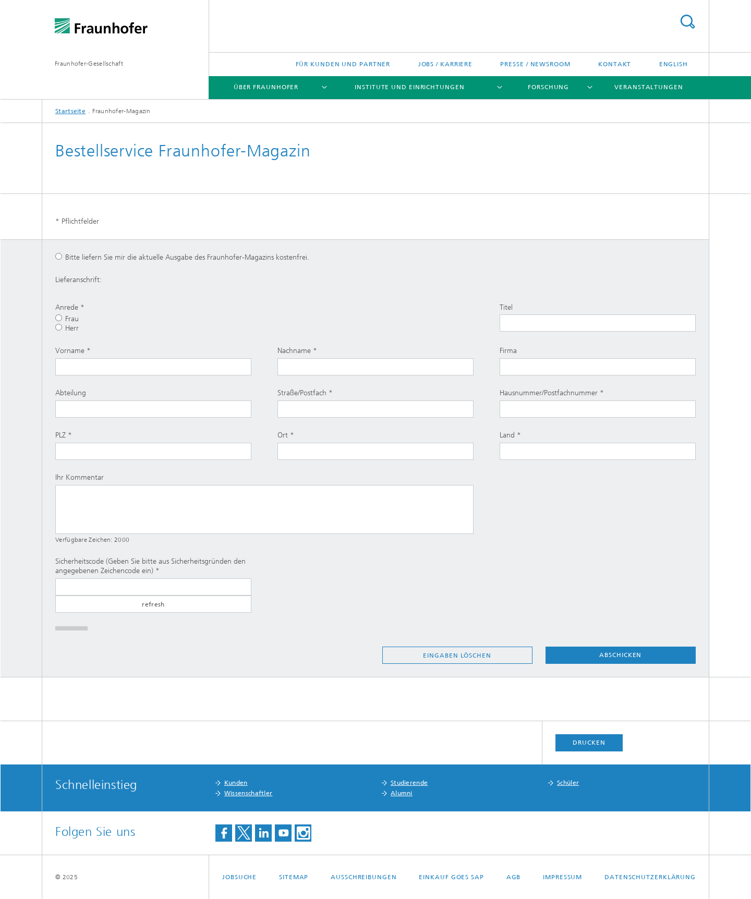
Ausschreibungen (364, 877)
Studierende (409, 782)
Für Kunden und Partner (343, 64)
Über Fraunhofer (266, 87)
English (673, 64)
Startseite (70, 111)
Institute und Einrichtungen (409, 87)
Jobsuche (239, 877)
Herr (67, 328)
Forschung (548, 87)
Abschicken (620, 655)
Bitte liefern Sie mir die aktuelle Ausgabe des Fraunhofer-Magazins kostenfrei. (182, 257)
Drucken (589, 742)
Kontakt (614, 64)
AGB (513, 877)
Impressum (562, 877)
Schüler (568, 782)
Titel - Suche (687, 21)
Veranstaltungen (648, 87)
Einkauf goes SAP (451, 877)
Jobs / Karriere (445, 64)
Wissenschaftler (248, 793)
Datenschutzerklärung (650, 877)
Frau (67, 318)
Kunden (236, 782)
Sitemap (293, 877)
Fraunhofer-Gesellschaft (89, 63)
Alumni (402, 793)
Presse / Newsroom (535, 64)
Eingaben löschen (457, 655)
